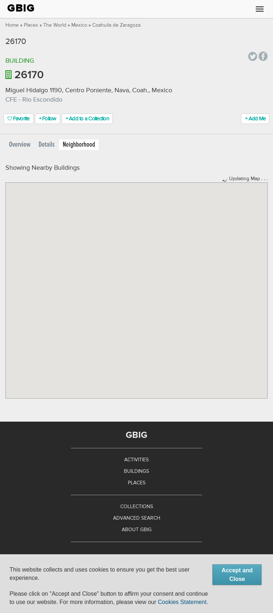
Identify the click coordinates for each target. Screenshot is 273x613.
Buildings (136, 471)
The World (54, 25)
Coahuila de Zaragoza (116, 25)
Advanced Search (136, 518)
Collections (136, 506)
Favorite (19, 119)
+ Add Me (255, 118)
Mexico (79, 25)
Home (12, 25)
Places (31, 25)
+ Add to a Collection (87, 118)
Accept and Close (236, 574)
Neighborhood (79, 144)
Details (47, 144)
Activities (136, 459)
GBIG (21, 8)
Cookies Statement (182, 602)
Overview (20, 144)
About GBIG (137, 529)
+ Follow (47, 118)
